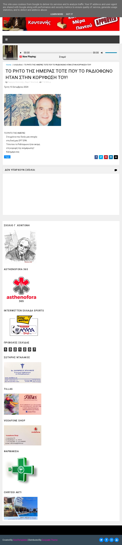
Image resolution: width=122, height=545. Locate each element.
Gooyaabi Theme (50, 540)
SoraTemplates (20, 540)
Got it (69, 14)
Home (8, 65)
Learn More (56, 14)
